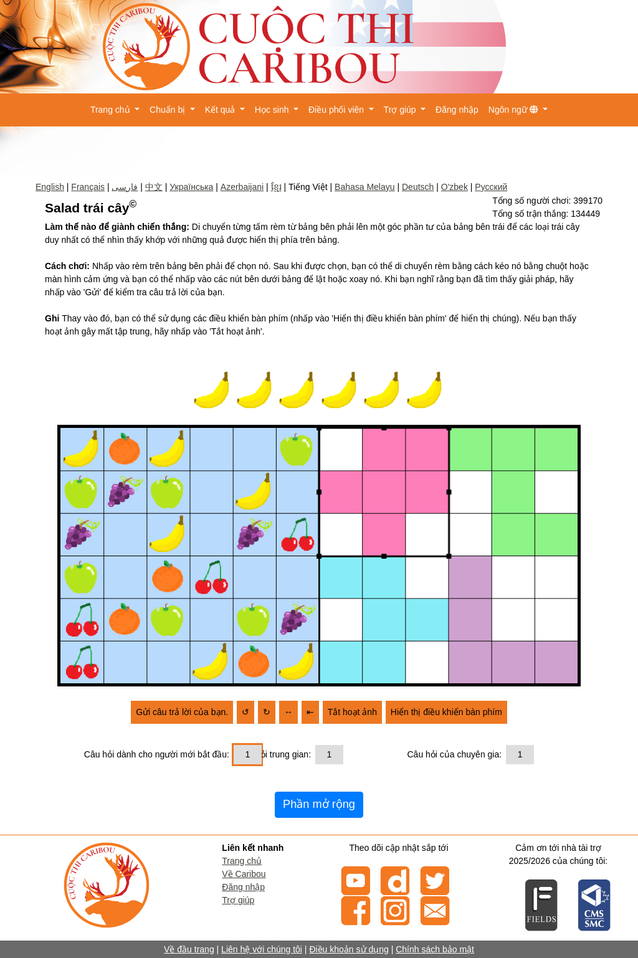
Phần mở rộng (319, 804)
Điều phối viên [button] (337, 110)
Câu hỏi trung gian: (274, 754)
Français (88, 187)
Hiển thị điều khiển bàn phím (446, 712)
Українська (191, 187)
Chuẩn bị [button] (169, 110)
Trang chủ (242, 861)
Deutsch (418, 187)
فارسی (125, 187)
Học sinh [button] (273, 110)
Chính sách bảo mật (435, 949)
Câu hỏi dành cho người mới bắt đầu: (156, 754)
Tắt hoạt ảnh (352, 712)
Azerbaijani (242, 187)
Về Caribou (243, 874)
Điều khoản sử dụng (348, 949)
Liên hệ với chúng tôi (261, 949)
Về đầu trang (189, 949)
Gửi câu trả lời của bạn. (182, 712)
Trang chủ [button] (111, 110)
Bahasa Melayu (365, 187)
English (50, 187)
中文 (154, 187)
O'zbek (454, 187)
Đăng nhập (457, 110)
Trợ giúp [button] (401, 110)
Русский (491, 187)
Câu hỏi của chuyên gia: (454, 754)
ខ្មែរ (276, 187)
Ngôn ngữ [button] (514, 110)
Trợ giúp (238, 900)
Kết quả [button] (221, 110)
